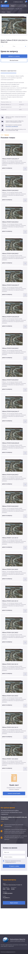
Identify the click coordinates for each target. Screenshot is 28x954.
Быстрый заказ (14, 60)
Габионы (9, 11)
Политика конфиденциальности (8, 951)
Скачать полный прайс (14, 793)
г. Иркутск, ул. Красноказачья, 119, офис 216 (11, 8)
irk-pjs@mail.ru (6, 897)
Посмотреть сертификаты (12, 126)
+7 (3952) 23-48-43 (7, 893)
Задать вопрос (14, 902)
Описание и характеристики (8, 70)
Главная (3, 11)
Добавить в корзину (14, 56)
